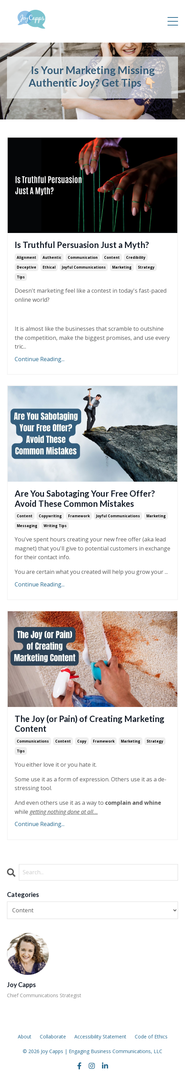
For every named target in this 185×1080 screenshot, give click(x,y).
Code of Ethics (151, 1036)
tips (21, 277)
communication (83, 257)
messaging (27, 525)
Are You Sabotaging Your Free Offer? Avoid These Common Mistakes (85, 499)
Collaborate (53, 1036)
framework (79, 515)
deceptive (26, 267)
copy (82, 741)
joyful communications (84, 267)
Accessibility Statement (100, 1036)
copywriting (50, 515)
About (24, 1036)
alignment (26, 257)
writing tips (55, 525)
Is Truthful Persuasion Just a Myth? (82, 245)
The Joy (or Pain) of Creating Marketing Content (89, 724)
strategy (146, 267)
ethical (49, 267)
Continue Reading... (40, 359)
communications (33, 741)
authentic (52, 257)
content (112, 257)
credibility (136, 257)
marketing (122, 267)
